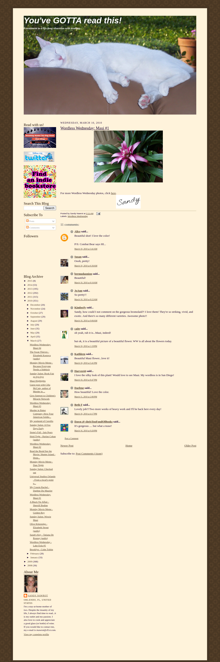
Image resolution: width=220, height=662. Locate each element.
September (35, 316)
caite (77, 328)
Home (129, 445)
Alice (77, 231)
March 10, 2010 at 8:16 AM (85, 282)
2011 (30, 296)
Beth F (78, 404)
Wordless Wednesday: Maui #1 (84, 128)
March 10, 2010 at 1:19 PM (85, 346)
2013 (30, 288)
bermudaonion (83, 273)
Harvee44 (80, 371)
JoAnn (78, 290)
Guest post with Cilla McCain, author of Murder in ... (40, 388)
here (113, 193)
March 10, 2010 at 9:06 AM (85, 320)
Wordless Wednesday (78, 216)
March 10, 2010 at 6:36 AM (85, 266)
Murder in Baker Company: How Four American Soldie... (41, 413)
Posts (30, 221)
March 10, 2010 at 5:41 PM (85, 363)
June (32, 328)
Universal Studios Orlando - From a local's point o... (42, 479)
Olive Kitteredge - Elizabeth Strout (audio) (39, 527)
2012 (30, 293)
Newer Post (66, 445)
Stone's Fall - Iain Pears (41, 432)
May (32, 332)
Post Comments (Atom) (89, 453)
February (35, 553)
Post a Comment (72, 438)
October (34, 312)
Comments (33, 227)
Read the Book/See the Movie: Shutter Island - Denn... (42, 454)
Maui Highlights (38, 381)
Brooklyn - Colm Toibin (41, 549)
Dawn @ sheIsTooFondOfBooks (93, 421)
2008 (30, 565)
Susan (78, 256)
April (33, 336)
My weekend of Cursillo (41, 421)
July (32, 324)
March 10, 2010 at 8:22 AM (85, 299)
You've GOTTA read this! (73, 20)
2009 (30, 561)
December (35, 304)
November (35, 308)
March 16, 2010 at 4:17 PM (85, 414)
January (34, 557)
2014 (30, 285)
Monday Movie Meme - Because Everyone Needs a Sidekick (41, 366)
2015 (30, 280)
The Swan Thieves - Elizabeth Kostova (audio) (40, 355)
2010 (30, 300)
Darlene (79, 387)
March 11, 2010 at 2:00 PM (85, 397)
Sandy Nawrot (38, 595)
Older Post (190, 445)
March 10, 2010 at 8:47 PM (85, 380)
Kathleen (79, 354)
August (34, 320)
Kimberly (80, 307)
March (33, 340)
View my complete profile (36, 634)
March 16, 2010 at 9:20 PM (85, 430)
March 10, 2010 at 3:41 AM (85, 249)
